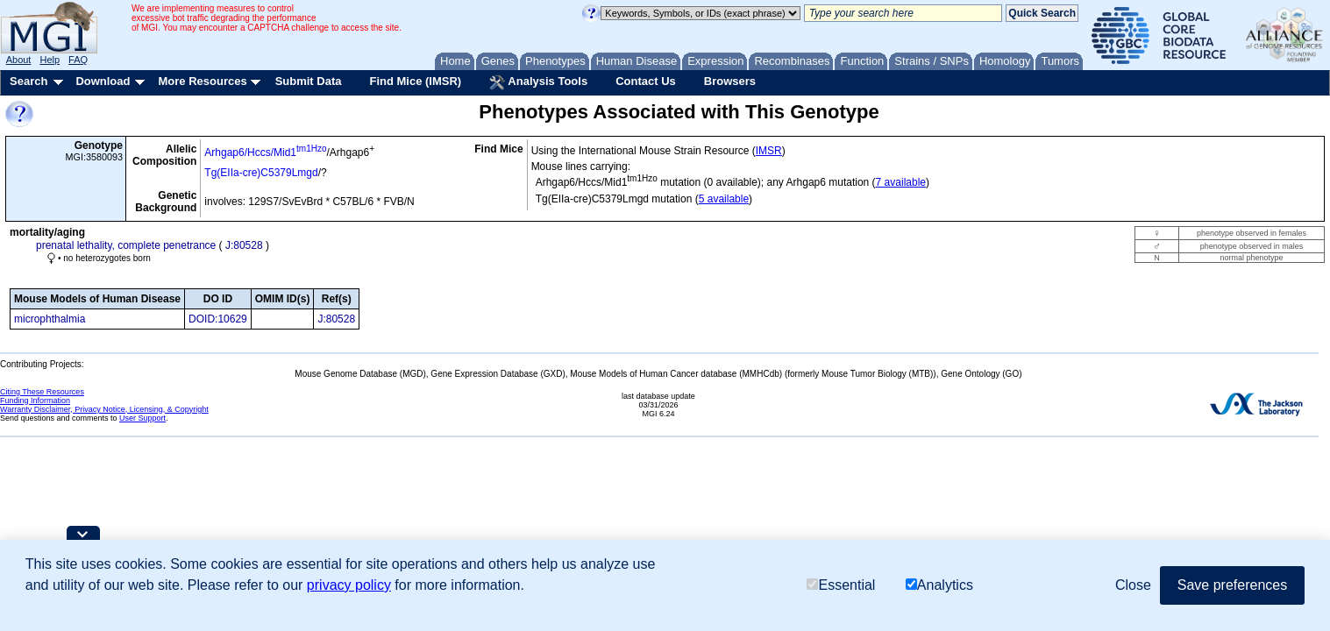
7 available (901, 182)
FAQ (78, 59)
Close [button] (1133, 585)
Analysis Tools (538, 82)
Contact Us (645, 81)
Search (28, 81)
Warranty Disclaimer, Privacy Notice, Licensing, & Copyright (104, 409)
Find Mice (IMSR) (415, 81)
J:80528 (244, 245)
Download (102, 81)
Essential (841, 585)
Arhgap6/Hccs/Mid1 (265, 152)
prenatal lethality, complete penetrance (126, 245)
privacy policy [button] (349, 585)
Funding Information (35, 400)
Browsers (730, 81)
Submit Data (308, 81)
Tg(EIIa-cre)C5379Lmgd (260, 173)
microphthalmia (49, 319)
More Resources (202, 81)
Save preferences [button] (1232, 585)
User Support (142, 418)
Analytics (939, 585)
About (19, 59)
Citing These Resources (42, 391)
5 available (724, 199)
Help (49, 59)
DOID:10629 (217, 319)
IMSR (769, 151)
